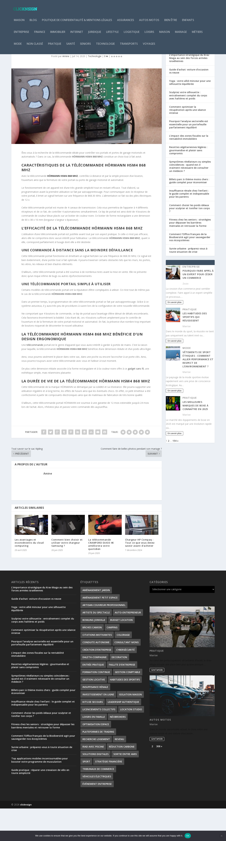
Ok (187, 835)
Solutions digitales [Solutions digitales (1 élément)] (95, 786)
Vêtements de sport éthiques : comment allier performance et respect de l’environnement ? (198, 392)
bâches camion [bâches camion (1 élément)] (92, 659)
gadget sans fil (136, 401)
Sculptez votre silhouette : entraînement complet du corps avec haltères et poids (188, 127)
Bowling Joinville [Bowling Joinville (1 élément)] (93, 652)
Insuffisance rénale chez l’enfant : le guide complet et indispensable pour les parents (189, 226)
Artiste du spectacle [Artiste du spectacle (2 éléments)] (96, 645)
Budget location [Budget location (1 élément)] (121, 652)
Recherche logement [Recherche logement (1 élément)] (96, 771)
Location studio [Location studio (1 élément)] (131, 741)
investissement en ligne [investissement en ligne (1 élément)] (98, 727)
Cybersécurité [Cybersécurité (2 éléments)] (125, 682)
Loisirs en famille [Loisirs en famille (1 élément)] (93, 749)
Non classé (35, 46)
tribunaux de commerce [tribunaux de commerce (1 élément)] (98, 801)
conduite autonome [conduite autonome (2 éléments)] (96, 674)
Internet (76, 34)
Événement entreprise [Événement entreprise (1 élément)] (97, 816)
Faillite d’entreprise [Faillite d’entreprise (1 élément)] (122, 697)
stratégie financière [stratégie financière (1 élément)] (108, 794)
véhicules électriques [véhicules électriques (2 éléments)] (96, 809)
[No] (221, 835)
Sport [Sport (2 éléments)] (86, 794)
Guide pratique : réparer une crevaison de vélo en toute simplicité (40, 804)
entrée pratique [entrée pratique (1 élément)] (93, 697)
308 (158, 778)
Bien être (170, 22)
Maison (19, 22)
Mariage (181, 34)
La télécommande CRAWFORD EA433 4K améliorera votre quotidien (101, 577)
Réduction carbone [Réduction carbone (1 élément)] (122, 779)
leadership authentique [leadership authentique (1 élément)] (123, 734)
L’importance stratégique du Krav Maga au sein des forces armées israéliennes (189, 90)
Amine (65, 88)
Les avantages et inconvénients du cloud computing (29, 575)
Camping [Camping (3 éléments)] (112, 659)
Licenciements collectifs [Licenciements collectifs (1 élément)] (98, 741)
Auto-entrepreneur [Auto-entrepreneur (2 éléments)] (128, 645)
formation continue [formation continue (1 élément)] (96, 704)
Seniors (85, 46)
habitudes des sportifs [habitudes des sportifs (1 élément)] (125, 712)
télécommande (35, 377)
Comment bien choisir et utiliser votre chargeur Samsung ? (67, 575)
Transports (129, 46)
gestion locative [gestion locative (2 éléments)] (93, 712)
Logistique (131, 34)
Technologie (105, 46)
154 (174, 473)
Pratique (54, 46)
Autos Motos (149, 22)
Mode (18, 46)
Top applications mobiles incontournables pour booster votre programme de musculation (39, 792)
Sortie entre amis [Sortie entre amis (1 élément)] (125, 786)
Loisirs (149, 34)
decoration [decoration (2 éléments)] (119, 689)
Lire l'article (157, 702)
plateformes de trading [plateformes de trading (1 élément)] (98, 764)
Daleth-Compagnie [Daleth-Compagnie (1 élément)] (94, 689)
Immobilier (57, 34)
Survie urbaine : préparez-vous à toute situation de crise (188, 282)
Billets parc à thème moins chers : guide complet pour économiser (189, 213)
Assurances (125, 22)
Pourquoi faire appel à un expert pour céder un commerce (198, 307)
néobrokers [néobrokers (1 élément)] (118, 749)
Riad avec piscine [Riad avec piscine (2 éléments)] (93, 779)
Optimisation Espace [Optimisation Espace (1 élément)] (95, 756)
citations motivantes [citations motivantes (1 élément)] (97, 667)
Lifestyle (112, 34)
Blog (33, 22)
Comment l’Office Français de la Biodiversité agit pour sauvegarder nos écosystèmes (189, 269)
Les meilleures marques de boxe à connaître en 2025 (195, 438)
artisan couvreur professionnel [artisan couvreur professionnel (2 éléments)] (103, 637)
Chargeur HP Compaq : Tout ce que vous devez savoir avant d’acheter (140, 575)
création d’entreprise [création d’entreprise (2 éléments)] (96, 682)
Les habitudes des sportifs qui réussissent (195, 349)
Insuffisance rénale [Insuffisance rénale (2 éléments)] (95, 719)
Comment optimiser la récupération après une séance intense (187, 142)
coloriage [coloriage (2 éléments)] (123, 667)
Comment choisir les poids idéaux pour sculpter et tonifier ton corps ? (189, 240)
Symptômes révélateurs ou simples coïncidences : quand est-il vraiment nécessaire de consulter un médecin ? (190, 199)
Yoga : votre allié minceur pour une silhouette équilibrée (190, 115)
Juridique (94, 34)
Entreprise (21, 34)
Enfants (188, 22)
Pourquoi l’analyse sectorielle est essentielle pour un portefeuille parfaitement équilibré (188, 156)
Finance (39, 34)
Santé (70, 46)
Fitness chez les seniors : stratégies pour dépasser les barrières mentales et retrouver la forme (190, 255)
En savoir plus (175, 334)
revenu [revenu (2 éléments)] (119, 771)
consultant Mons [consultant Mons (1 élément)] (126, 674)
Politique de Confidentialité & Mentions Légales (77, 22)
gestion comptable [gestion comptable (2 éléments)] (127, 704)
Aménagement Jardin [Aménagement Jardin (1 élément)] (96, 622)
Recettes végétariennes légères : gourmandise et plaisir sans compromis (188, 182)
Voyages (149, 46)
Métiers (197, 34)
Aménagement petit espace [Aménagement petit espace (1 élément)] (100, 630)
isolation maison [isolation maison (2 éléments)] (130, 727)
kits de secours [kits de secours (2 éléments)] (92, 734)
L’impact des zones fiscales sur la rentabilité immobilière (188, 170)
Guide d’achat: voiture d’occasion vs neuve (188, 103)
